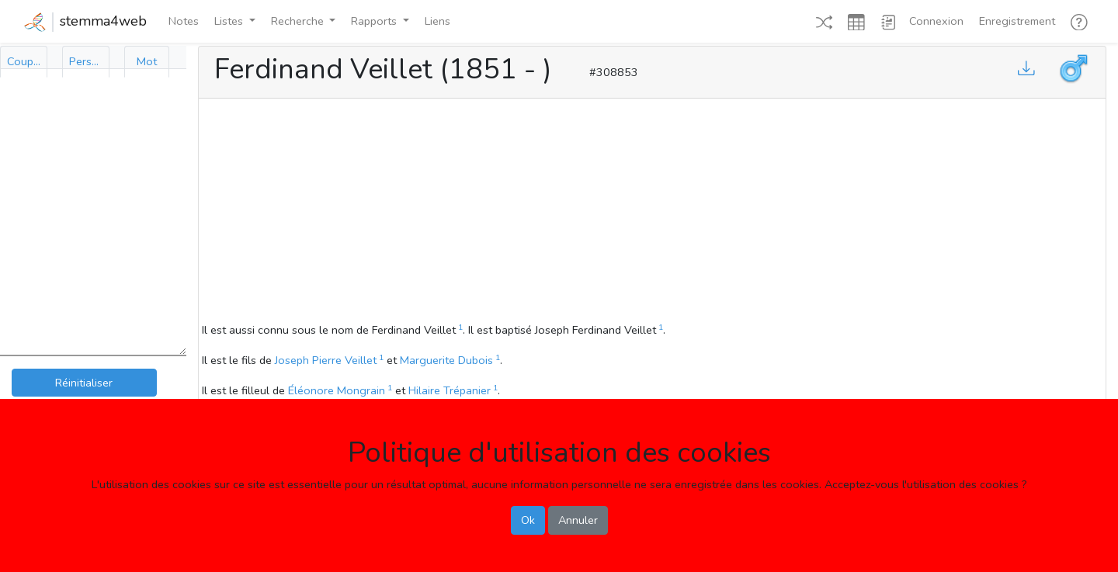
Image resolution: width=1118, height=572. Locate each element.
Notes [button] (183, 21)
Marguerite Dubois (446, 360)
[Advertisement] (652, 212)
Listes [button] (230, 21)
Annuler (578, 520)
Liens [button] (437, 21)
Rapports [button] (375, 21)
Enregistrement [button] (1017, 21)
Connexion (936, 21)
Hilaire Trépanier (449, 390)
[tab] (23, 62)
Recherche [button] (299, 21)
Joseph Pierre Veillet (326, 360)
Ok (528, 520)
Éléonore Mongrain (336, 390)
